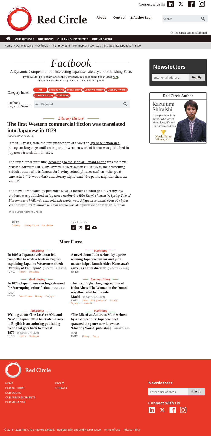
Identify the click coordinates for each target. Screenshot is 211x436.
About (101, 17)
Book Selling (74, 89)
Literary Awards (117, 89)
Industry (16, 225)
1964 (84, 300)
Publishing (62, 95)
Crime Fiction (25, 296)
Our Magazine (24, 45)
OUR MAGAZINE (102, 39)
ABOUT (59, 383)
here (115, 76)
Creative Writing (95, 89)
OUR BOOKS (45, 39)
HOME (9, 383)
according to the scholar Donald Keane (77, 162)
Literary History (43, 95)
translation (47, 225)
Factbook (42, 45)
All (40, 89)
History (22, 271)
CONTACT (61, 388)
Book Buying (56, 89)
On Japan (34, 271)
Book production (98, 300)
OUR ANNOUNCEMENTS (72, 39)
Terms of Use (112, 430)
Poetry (95, 336)
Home (8, 45)
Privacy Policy (132, 430)
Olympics (75, 303)
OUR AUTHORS (24, 39)
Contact (119, 17)
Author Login (142, 17)
